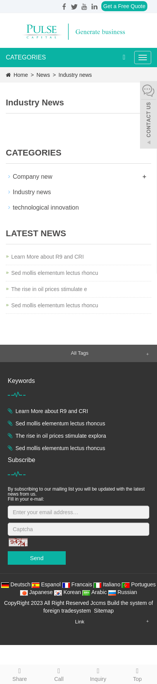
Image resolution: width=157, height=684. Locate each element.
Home (21, 75)
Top (137, 673)
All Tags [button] (79, 353)
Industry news (74, 75)
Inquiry (98, 673)
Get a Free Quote (124, 6)
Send (36, 558)
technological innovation (46, 207)
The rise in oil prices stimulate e (49, 289)
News (43, 75)
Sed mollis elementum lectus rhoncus (60, 423)
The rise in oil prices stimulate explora (60, 436)
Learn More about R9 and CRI (47, 257)
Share (19, 673)
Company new (32, 176)
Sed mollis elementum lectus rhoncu (54, 273)
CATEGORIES (26, 57)
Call (59, 673)
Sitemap (104, 611)
